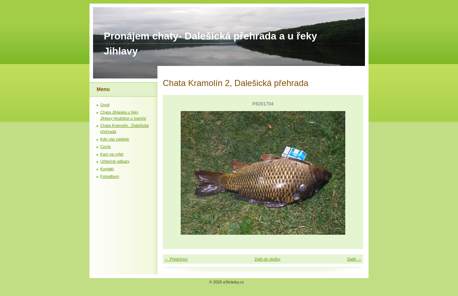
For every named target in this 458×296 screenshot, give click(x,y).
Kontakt (107, 169)
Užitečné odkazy (115, 161)
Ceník (105, 146)
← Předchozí (176, 259)
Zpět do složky (267, 259)
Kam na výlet (111, 154)
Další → (354, 259)
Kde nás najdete (114, 139)
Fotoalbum (109, 176)
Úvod (104, 104)
